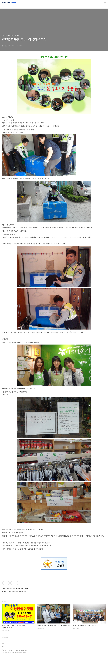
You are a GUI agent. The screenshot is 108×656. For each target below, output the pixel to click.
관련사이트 (5, 638)
